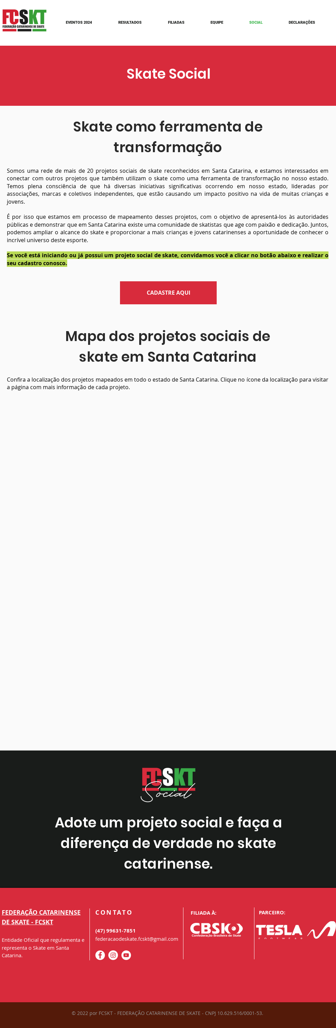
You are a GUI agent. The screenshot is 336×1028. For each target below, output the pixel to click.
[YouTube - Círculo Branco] (126, 955)
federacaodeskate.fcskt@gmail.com (136, 938)
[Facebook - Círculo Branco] (100, 955)
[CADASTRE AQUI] (168, 292)
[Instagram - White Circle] (113, 955)
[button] (87, 23)
